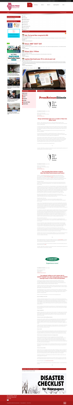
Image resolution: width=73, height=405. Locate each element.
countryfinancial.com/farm (49, 360)
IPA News (25, 17)
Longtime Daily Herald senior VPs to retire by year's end (39, 59)
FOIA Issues (25, 24)
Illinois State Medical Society (49, 176)
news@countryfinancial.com (41, 272)
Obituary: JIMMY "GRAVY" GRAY (33, 44)
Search (72, 1)
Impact (24, 29)
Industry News (26, 21)
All (8, 43)
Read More (23, 39)
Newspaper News (26, 19)
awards (52, 177)
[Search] (60, 0)
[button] (13, 70)
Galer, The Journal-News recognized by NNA (36, 35)
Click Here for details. (11, 18)
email (45, 244)
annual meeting (60, 239)
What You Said (26, 27)
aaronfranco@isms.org (40, 168)
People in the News (26, 26)
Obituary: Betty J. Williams (31, 51)
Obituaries (25, 22)
